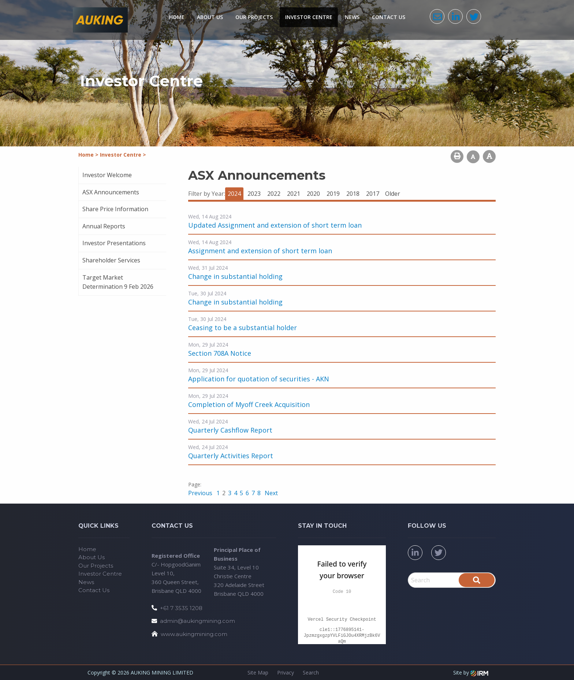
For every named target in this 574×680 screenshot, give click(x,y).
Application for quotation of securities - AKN (258, 378)
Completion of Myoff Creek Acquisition (249, 404)
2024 (234, 194)
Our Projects (254, 17)
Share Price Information (115, 209)
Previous (201, 493)
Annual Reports (103, 226)
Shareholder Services (111, 260)
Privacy (285, 672)
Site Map (257, 672)
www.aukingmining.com (194, 634)
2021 (293, 194)
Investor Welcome (107, 175)
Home (176, 17)
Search (311, 672)
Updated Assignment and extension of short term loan (275, 225)
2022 (273, 194)
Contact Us (388, 17)
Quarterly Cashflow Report (230, 430)
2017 (372, 194)
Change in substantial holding (235, 276)
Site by (470, 672)
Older (392, 194)
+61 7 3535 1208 (181, 608)
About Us (210, 17)
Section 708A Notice (219, 353)
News (352, 17)
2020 (313, 194)
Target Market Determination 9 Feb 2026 (117, 282)
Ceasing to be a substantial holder (242, 327)
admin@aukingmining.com (197, 620)
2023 (254, 194)
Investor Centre (308, 17)
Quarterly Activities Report (230, 455)
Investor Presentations (114, 243)
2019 (333, 194)
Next (270, 493)
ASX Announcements (110, 192)
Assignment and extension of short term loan (260, 250)
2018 (352, 194)
